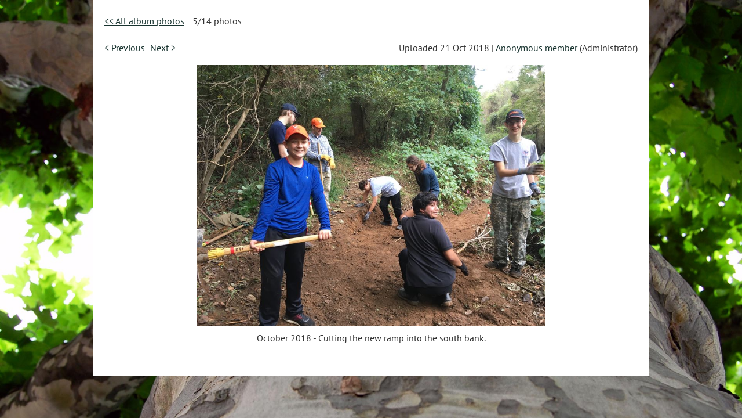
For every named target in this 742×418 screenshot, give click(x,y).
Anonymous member (536, 47)
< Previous (124, 47)
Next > (163, 47)
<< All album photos (144, 21)
